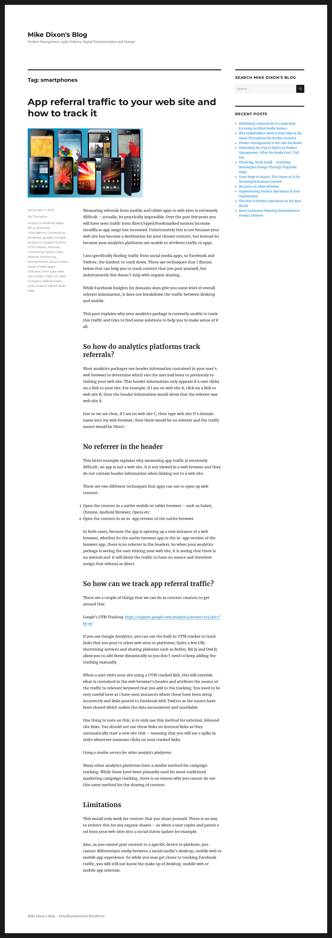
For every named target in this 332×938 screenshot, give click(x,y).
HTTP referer (37, 247)
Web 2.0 (52, 276)
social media (58, 261)
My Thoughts (37, 216)
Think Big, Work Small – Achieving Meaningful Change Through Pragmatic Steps (268, 167)
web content (37, 286)
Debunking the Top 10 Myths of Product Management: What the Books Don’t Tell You (269, 152)
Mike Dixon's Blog (57, 34)
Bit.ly (31, 228)
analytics (34, 223)
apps (59, 223)
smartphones (38, 261)
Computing (56, 232)
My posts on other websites (259, 187)
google (48, 237)
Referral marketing (42, 257)
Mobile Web (54, 252)
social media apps (41, 266)
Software (34, 271)
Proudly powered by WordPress (82, 916)
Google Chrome (54, 242)
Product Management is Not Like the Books (270, 143)
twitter (39, 276)
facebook (35, 237)
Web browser (52, 281)
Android (48, 223)
